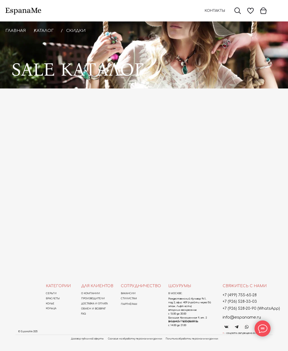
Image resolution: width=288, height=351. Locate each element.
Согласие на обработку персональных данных (135, 339)
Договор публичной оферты (87, 339)
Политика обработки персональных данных (192, 339)
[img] (237, 11)
